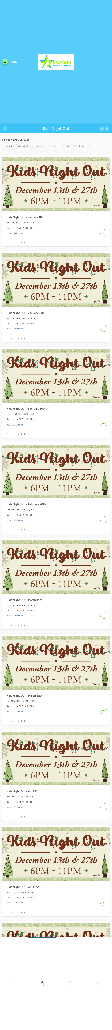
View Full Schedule (15, 233)
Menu (14, 61)
